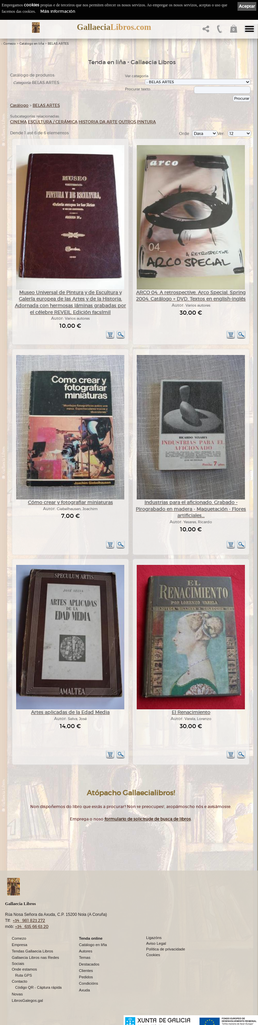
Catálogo (19, 105)
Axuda (84, 990)
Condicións (88, 983)
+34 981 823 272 (29, 920)
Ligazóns (154, 938)
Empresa (19, 945)
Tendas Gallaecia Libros (32, 951)
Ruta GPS (23, 975)
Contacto (19, 981)
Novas (17, 994)
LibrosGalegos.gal (27, 1000)
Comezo (9, 43)
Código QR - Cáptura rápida (38, 987)
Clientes (86, 971)
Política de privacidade (165, 949)
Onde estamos (24, 969)
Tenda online (90, 938)
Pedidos (86, 977)
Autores (85, 951)
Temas (84, 957)
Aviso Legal (156, 943)
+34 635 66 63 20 (31, 926)
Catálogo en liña (31, 43)
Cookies (153, 955)
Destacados (89, 964)
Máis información (57, 11)
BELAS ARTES (58, 43)
